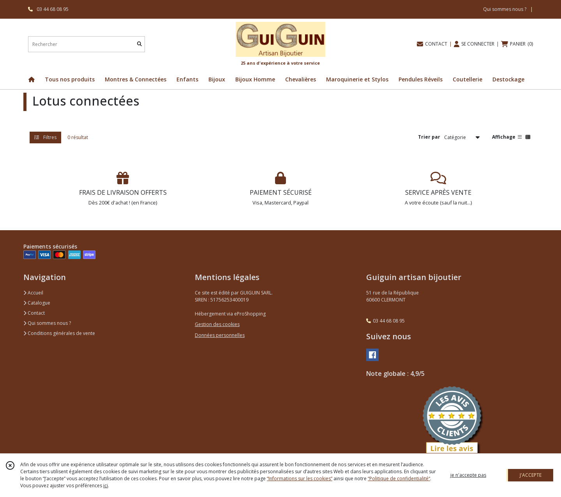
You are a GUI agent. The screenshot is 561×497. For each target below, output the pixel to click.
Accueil (33, 292)
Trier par (429, 137)
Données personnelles (220, 335)
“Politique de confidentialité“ (399, 478)
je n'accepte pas (468, 475)
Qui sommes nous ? (47, 323)
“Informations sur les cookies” (299, 478)
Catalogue (36, 303)
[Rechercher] (139, 44)
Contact (34, 313)
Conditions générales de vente (59, 333)
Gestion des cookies (217, 324)
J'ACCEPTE (531, 475)
